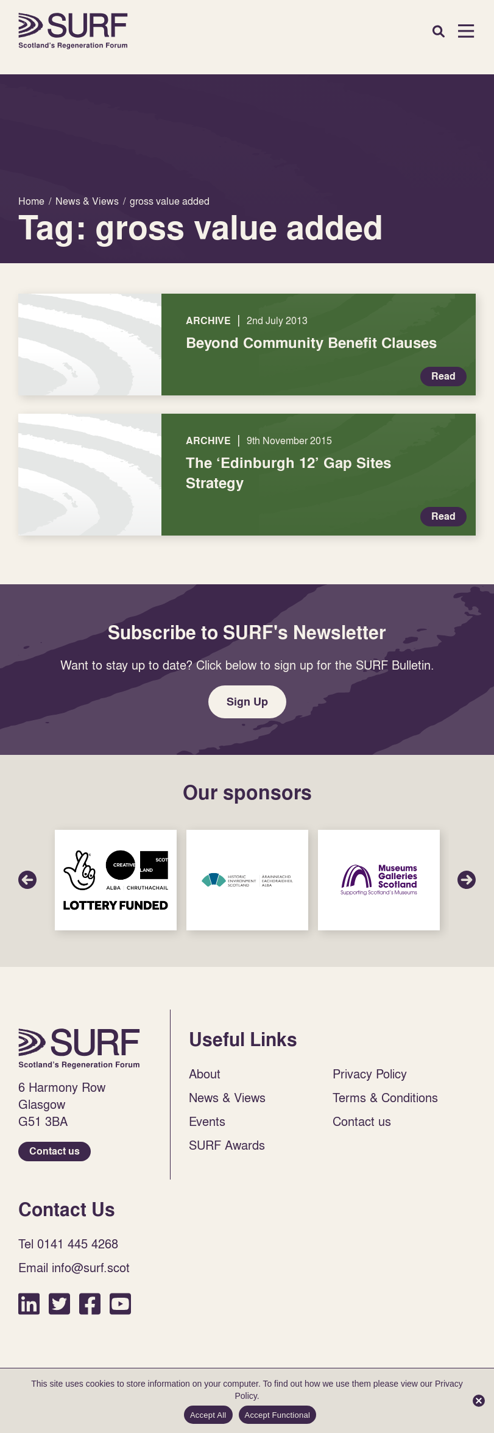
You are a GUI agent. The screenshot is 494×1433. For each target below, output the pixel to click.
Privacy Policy (370, 1073)
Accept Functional (278, 1415)
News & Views (227, 1097)
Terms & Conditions (385, 1097)
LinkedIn (29, 1303)
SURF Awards (227, 1145)
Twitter (59, 1303)
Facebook (90, 1303)
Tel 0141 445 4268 (68, 1243)
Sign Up (247, 701)
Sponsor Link (116, 880)
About (205, 1073)
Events (207, 1121)
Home (73, 31)
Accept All (208, 1415)
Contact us (54, 1151)
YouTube (120, 1303)
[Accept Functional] (479, 1401)
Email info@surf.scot (74, 1267)
